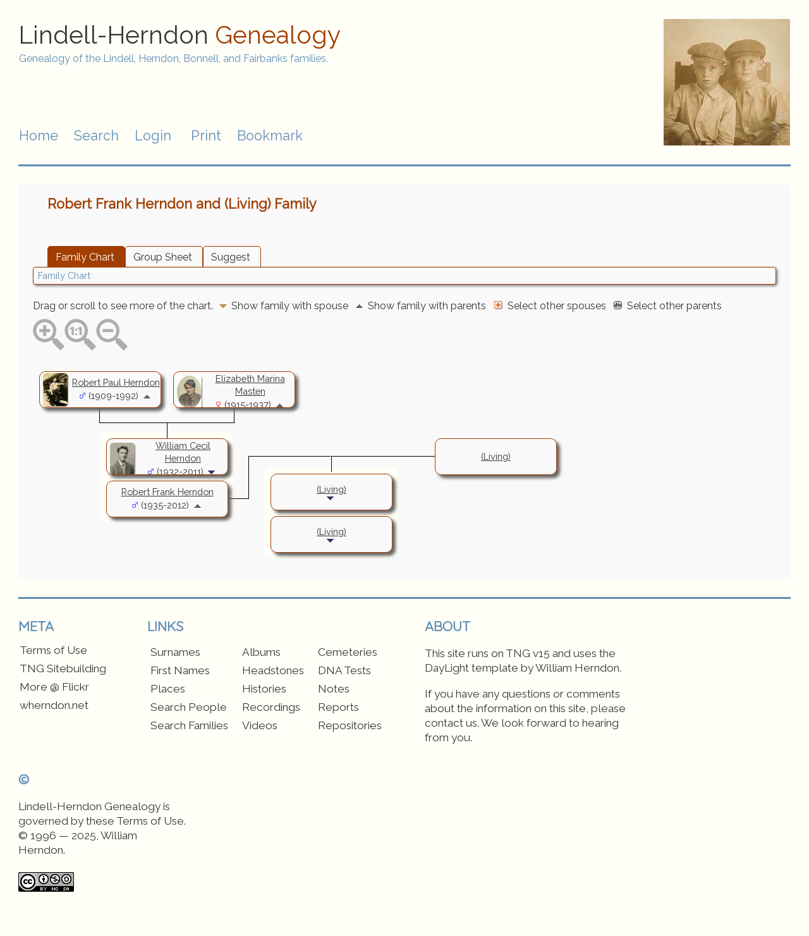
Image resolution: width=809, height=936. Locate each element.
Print (206, 136)
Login (153, 136)
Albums (261, 652)
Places (167, 688)
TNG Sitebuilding (63, 668)
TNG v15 (528, 653)
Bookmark (270, 136)
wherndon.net (54, 705)
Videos (259, 725)
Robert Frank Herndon (167, 491)
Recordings (271, 707)
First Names (180, 670)
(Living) (496, 456)
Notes (334, 688)
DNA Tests (344, 670)
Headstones (273, 670)
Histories (264, 688)
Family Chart (85, 257)
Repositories (350, 725)
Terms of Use (53, 650)
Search (96, 136)
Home (38, 136)
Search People (188, 707)
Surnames (175, 652)
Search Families (189, 725)
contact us (451, 723)
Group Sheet (162, 257)
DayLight (447, 668)
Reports (338, 707)
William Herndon (577, 668)
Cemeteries (347, 652)
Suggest (230, 257)
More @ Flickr (54, 686)
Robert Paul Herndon (116, 382)
